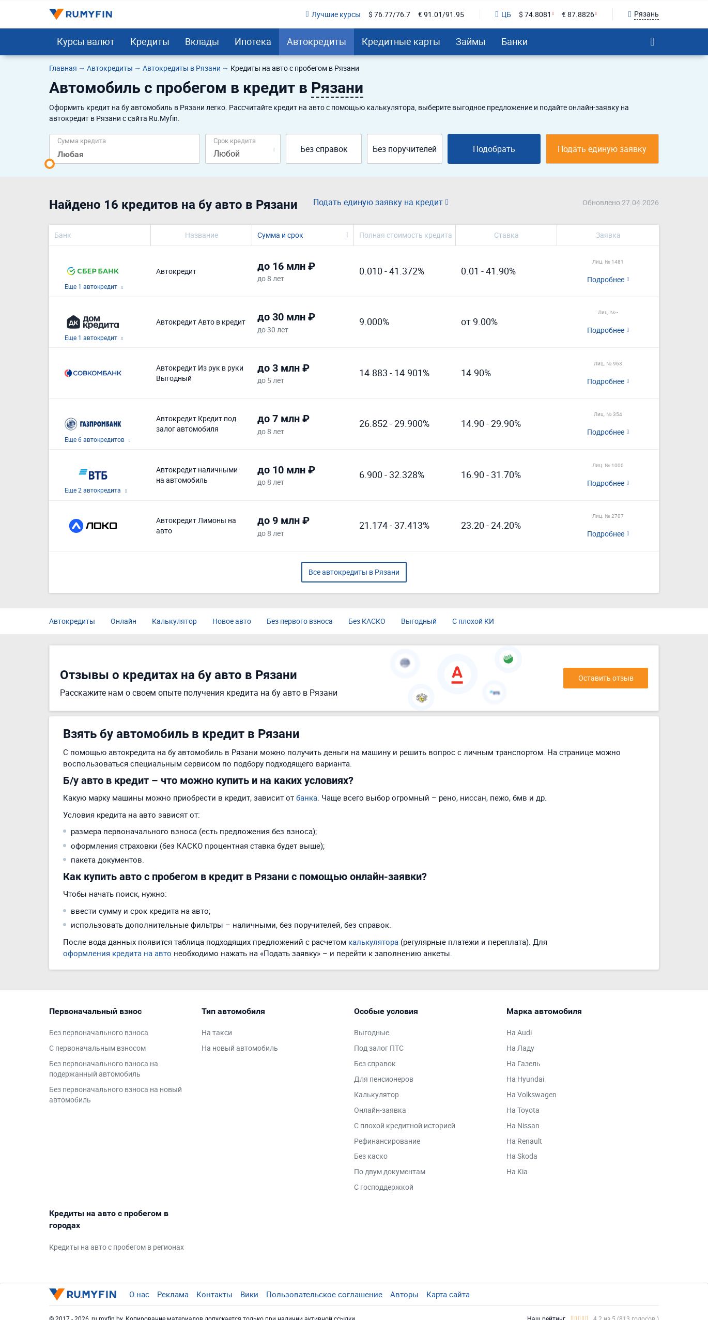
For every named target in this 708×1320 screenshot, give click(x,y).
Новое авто (231, 621)
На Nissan (523, 1125)
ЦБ (503, 14)
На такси (217, 1032)
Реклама (173, 1294)
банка (306, 797)
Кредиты (150, 41)
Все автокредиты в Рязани (354, 572)
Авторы (404, 1294)
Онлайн (123, 621)
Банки (514, 41)
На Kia (517, 1171)
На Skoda (521, 1156)
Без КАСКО (367, 621)
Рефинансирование (387, 1141)
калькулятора (373, 942)
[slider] (49, 164)
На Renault (524, 1141)
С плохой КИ (473, 621)
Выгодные (371, 1032)
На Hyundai (525, 1079)
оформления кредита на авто (117, 953)
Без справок (324, 149)
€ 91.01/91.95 (441, 14)
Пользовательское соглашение (324, 1294)
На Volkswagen (531, 1094)
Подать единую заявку (602, 149)
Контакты (214, 1294)
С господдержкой (383, 1187)
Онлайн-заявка (380, 1110)
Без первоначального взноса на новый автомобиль (115, 1094)
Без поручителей (405, 149)
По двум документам (389, 1171)
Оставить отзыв (606, 678)
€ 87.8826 (578, 14)
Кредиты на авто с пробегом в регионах (116, 1247)
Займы (471, 41)
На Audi (519, 1032)
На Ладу (520, 1048)
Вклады (202, 41)
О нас (139, 1294)
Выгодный (419, 621)
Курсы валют (86, 41)
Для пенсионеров (383, 1079)
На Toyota (523, 1110)
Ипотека (253, 41)
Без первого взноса (300, 621)
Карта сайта (448, 1294)
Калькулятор (174, 621)
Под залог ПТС (379, 1048)
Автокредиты (316, 41)
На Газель (523, 1063)
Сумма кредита (81, 140)
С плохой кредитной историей (404, 1125)
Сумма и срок (280, 235)
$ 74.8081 (535, 14)
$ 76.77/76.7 (389, 14)
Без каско (371, 1156)
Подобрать (494, 149)
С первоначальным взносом (97, 1048)
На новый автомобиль (240, 1048)
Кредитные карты (401, 41)
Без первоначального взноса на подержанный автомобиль (103, 1068)
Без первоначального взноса (98, 1032)
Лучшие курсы (332, 14)
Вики (249, 1294)
